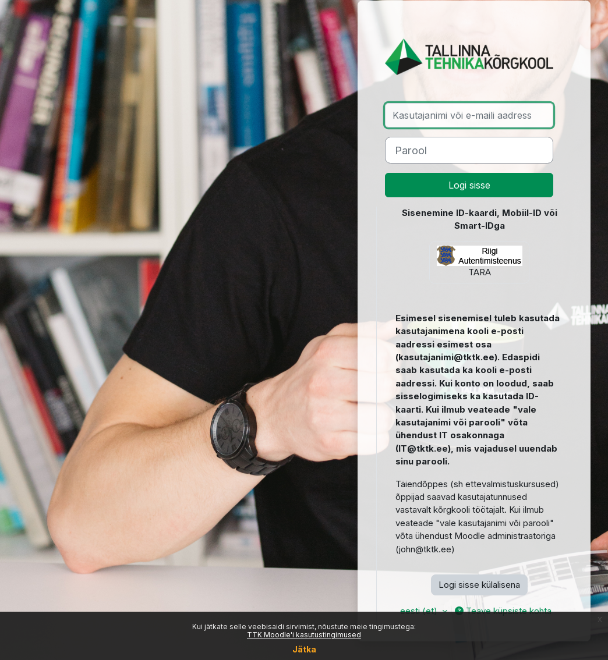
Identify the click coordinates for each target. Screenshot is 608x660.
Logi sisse (469, 185)
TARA (479, 262)
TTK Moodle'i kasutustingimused (304, 634)
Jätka (304, 649)
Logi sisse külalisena (479, 585)
